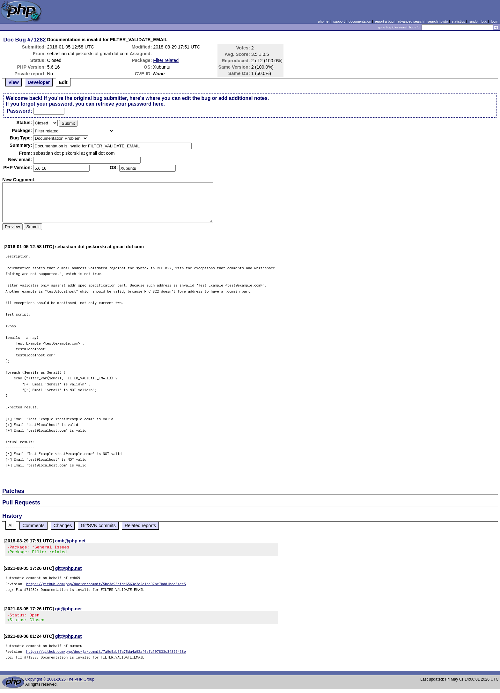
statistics (458, 21)
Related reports (140, 525)
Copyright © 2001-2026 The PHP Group (59, 683)
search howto (437, 21)
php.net (323, 21)
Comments (33, 525)
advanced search (410, 21)
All (10, 525)
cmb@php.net (70, 540)
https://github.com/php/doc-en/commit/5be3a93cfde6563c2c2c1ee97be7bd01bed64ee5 (106, 586)
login (494, 21)
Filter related (166, 60)
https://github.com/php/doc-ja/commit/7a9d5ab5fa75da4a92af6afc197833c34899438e (106, 655)
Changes (63, 525)
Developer (39, 82)
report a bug (384, 21)
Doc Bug (14, 39)
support (339, 21)
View (13, 82)
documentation (360, 21)
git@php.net (68, 570)
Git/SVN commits (98, 525)
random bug (478, 21)
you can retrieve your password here (119, 104)
